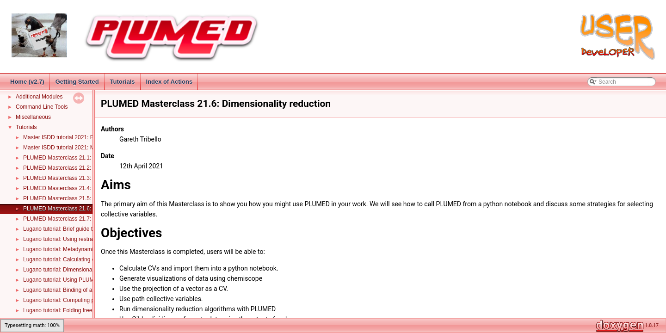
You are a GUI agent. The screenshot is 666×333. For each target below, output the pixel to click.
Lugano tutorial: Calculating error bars (69, 259)
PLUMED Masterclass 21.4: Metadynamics (76, 188)
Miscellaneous (33, 117)
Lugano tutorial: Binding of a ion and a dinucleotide (85, 290)
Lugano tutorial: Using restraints (62, 239)
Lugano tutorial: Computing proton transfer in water (85, 300)
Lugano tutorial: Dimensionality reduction (73, 269)
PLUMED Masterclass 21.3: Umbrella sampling (81, 178)
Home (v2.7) (27, 81)
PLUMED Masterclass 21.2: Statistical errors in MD (85, 168)
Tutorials (122, 81)
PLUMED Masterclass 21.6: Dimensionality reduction (88, 208)
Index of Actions (169, 81)
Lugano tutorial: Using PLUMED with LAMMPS (80, 280)
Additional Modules (39, 96)
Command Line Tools (42, 107)
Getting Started (77, 81)
